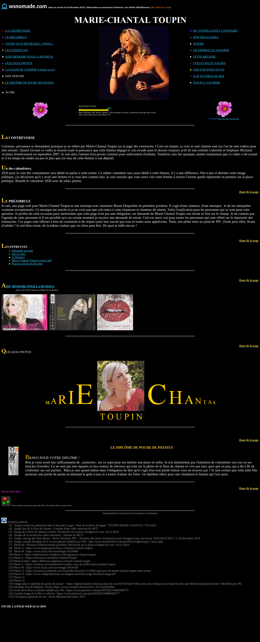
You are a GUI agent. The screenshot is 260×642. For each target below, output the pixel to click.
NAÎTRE (198, 43)
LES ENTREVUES (16, 50)
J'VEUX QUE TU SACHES (209, 63)
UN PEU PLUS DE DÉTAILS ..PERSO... (29, 43)
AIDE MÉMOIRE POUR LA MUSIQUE (29, 56)
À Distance (18, 257)
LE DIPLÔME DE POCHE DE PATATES (29, 82)
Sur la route (18, 254)
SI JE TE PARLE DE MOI (208, 76)
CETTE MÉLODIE (204, 56)
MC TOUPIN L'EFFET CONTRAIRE (215, 30)
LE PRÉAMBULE (16, 37)
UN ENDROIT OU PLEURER (211, 50)
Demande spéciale (22, 250)
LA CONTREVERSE (17, 30)
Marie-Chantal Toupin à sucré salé (32, 260)
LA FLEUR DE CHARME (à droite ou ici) (30, 69)
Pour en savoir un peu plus (228, 118)
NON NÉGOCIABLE (205, 37)
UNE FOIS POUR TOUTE (208, 69)
